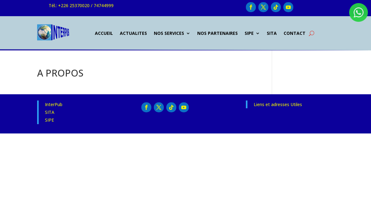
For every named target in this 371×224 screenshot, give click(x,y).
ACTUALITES (133, 33)
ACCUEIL (104, 33)
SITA (272, 33)
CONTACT (294, 33)
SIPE (249, 33)
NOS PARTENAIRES (217, 33)
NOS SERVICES (169, 33)
